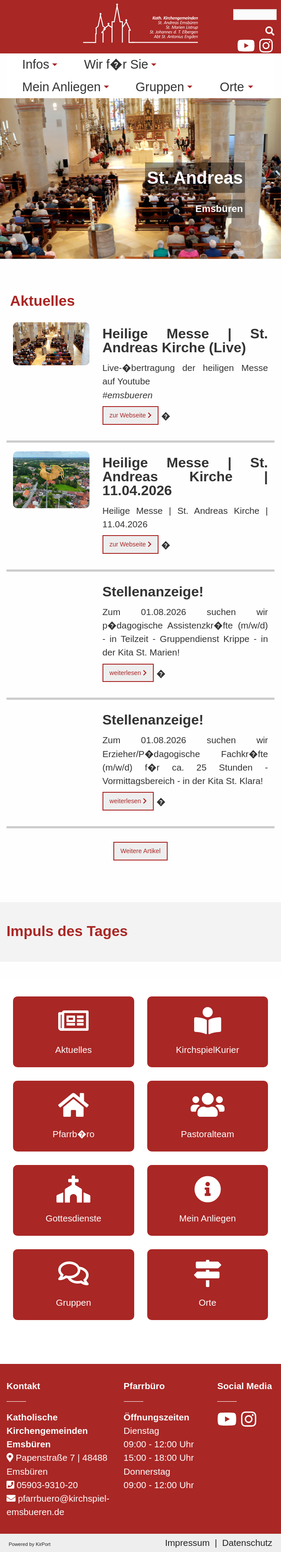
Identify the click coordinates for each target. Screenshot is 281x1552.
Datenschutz (247, 1543)
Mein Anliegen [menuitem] (61, 87)
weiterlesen (128, 672)
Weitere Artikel (140, 850)
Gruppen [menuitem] (160, 87)
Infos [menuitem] (35, 64)
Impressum (187, 1543)
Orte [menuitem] (232, 87)
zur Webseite (130, 415)
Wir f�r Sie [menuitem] (116, 64)
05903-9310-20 (47, 1485)
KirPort (43, 1544)
